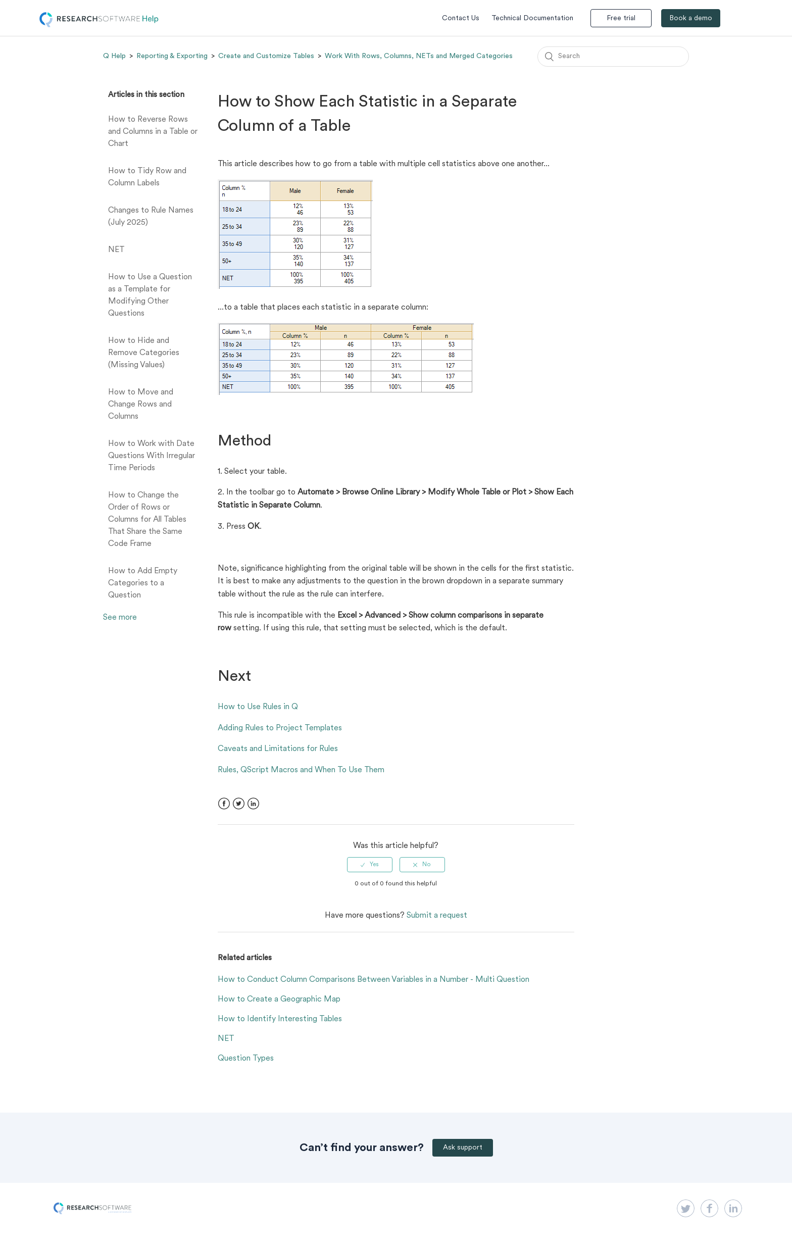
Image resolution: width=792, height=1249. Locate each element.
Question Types (246, 1059)
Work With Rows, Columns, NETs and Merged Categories (419, 56)
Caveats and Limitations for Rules (278, 749)
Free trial (621, 18)
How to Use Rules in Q (258, 707)
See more (120, 618)
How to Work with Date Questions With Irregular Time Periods (151, 456)
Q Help (114, 56)
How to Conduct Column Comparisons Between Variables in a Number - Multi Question (373, 980)
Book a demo (690, 18)
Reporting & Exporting (172, 56)
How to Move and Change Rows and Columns (140, 404)
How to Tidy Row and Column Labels (147, 177)
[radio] (369, 864)
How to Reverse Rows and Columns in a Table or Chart (152, 132)
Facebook (224, 803)
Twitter (238, 803)
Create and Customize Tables (266, 56)
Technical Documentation (532, 18)
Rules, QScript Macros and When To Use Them (301, 770)
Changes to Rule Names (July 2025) (150, 217)
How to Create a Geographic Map (279, 999)
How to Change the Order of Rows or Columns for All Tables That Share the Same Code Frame (147, 519)
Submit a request (437, 916)
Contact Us (460, 18)
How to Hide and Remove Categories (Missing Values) (143, 353)
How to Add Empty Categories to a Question (142, 583)
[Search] (613, 56)
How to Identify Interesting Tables (280, 1019)
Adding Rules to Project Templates (280, 728)
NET (116, 250)
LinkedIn (253, 803)
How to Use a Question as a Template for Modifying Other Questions (150, 295)
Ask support (462, 1148)
